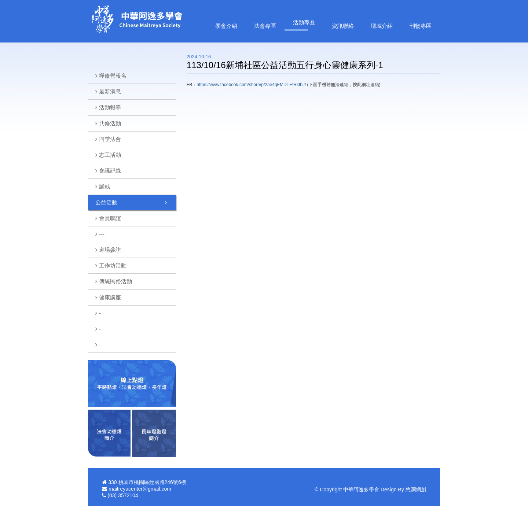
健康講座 (110, 297)
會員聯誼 (110, 218)
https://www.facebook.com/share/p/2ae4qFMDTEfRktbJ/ (251, 84)
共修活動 (110, 123)
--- (101, 234)
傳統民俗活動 (115, 281)
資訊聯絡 (343, 26)
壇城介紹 (382, 26)
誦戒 (104, 186)
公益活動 (106, 202)
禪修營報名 (112, 76)
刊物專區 (421, 26)
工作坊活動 (112, 265)
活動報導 (110, 107)
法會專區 (265, 26)
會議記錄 (110, 170)
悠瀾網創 (416, 489)
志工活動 (110, 155)
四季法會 (110, 139)
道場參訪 (110, 250)
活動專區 (304, 22)
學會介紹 (226, 26)
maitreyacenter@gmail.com (140, 489)
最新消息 (110, 91)
